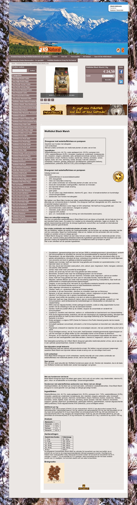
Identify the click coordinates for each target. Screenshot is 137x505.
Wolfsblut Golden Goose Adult (22, 133)
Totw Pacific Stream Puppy (21, 87)
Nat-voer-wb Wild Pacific (21, 210)
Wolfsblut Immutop (19, 216)
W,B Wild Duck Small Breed (22, 167)
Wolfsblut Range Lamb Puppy (22, 159)
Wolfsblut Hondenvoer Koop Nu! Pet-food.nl (61, 60)
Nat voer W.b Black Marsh (21, 187)
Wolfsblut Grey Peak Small (21, 147)
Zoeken (32, 70)
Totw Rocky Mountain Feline (22, 98)
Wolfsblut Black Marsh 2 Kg (39, 63)
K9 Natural (86, 56)
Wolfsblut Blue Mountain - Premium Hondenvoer (25, 113)
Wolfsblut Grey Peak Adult (21, 139)
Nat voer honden (18, 184)
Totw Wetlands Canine (20, 93)
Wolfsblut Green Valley (20, 136)
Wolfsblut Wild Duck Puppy (22, 156)
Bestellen (108, 80)
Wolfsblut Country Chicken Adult (23, 118)
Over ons (64, 56)
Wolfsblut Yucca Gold (20, 222)
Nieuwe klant (119, 10)
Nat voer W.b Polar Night (21, 202)
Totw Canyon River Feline (21, 96)
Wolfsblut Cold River (19, 116)
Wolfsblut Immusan (19, 213)
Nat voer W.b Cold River (20, 193)
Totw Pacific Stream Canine (21, 84)
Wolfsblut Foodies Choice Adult (23, 130)
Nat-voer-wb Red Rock (20, 204)
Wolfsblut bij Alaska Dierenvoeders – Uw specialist (27, 60)
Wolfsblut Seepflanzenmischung (23, 219)
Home (13, 63)
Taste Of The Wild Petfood (102, 56)
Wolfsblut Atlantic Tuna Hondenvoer (24, 104)
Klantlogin (113, 10)
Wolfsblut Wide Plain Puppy (22, 182)
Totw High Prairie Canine (21, 78)
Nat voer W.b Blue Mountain (22, 190)
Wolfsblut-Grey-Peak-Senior (22, 144)
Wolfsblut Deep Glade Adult (22, 124)
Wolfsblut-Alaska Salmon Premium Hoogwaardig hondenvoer (25, 101)
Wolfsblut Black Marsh (23, 63)
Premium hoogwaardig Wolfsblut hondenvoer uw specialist (30, 56)
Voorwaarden (75, 56)
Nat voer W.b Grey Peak (20, 199)
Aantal (88, 76)
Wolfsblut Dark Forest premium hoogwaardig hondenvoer (25, 121)
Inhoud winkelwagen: (116, 6)
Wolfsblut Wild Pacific (20, 173)
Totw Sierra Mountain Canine (22, 90)
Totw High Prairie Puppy (21, 81)
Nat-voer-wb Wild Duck (20, 207)
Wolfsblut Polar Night (20, 150)
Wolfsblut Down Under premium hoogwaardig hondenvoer (25, 127)
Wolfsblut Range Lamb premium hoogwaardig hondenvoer (25, 153)
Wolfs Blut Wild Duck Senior (22, 170)
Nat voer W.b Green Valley (21, 196)
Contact (55, 56)
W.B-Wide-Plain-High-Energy (22, 179)
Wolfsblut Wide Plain (19, 176)
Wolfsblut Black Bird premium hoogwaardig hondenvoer (25, 107)
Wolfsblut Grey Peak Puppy (21, 141)
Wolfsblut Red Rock (19, 161)
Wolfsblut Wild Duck (19, 164)
